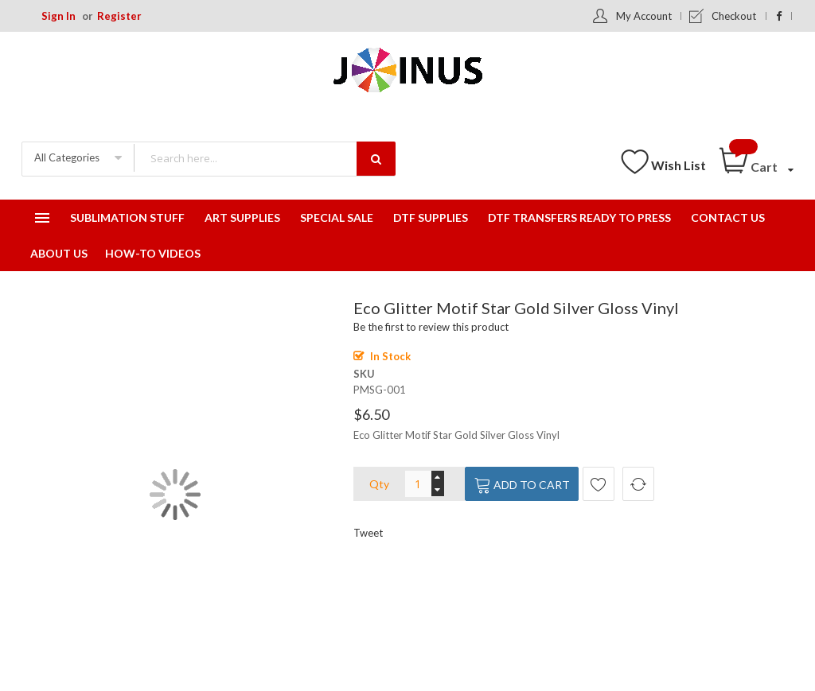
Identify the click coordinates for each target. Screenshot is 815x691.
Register (119, 16)
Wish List (678, 165)
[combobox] (264, 158)
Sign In (58, 16)
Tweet (368, 532)
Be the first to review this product (431, 326)
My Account (644, 16)
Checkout (734, 16)
